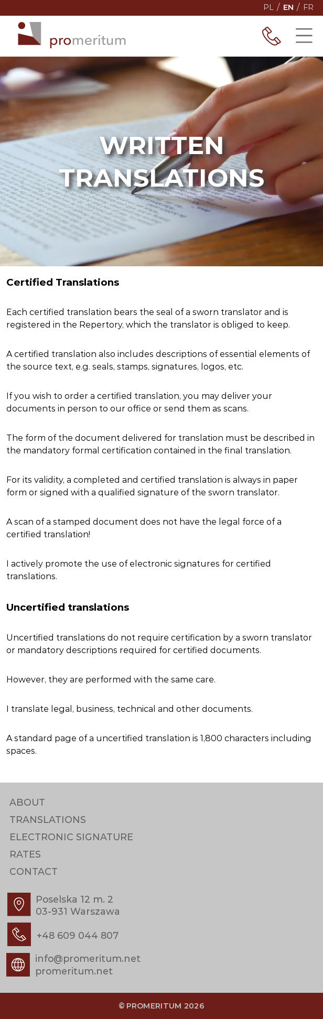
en (288, 7)
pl (268, 7)
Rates (25, 854)
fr (308, 7)
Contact (33, 871)
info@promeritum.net (88, 958)
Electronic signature (71, 837)
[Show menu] (304, 36)
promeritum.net (74, 971)
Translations (47, 820)
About (27, 802)
